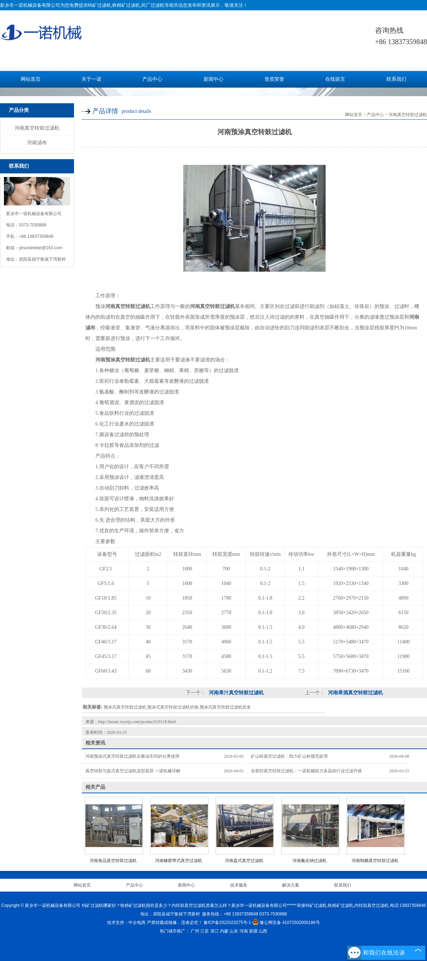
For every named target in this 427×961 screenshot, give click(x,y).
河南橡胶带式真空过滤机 (178, 860)
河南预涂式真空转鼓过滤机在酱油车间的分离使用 (132, 756)
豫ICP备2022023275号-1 (227, 922)
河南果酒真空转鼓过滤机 (355, 692)
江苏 (204, 931)
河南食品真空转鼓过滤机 (113, 860)
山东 (234, 931)
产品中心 (152, 79)
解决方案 (290, 885)
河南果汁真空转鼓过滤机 (235, 692)
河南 (243, 931)
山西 (263, 931)
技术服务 (238, 885)
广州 (195, 931)
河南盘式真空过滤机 (244, 860)
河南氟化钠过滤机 (309, 860)
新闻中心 (213, 79)
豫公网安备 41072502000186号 (286, 922)
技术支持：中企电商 (126, 922)
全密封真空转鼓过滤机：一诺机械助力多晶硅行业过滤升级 (306, 770)
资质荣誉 (274, 79)
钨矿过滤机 (99, 5)
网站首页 (31, 79)
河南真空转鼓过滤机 (37, 128)
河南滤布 (37, 142)
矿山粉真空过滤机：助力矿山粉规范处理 (289, 756)
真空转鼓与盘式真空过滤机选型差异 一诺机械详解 (132, 770)
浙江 (214, 931)
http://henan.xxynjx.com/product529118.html (137, 721)
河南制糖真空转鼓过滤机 (375, 860)
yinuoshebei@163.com (40, 247)
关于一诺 (91, 79)
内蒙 (224, 931)
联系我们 (396, 79)
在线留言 (335, 79)
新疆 (253, 931)
